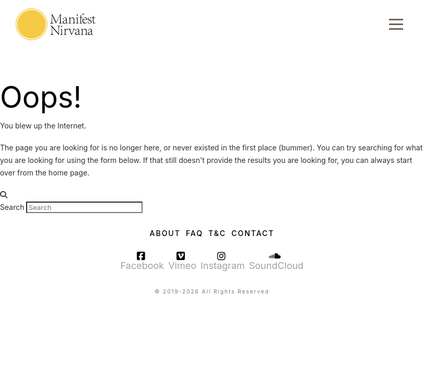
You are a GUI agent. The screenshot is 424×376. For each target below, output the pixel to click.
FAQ (194, 233)
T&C (217, 233)
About (165, 233)
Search (12, 207)
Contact (252, 233)
